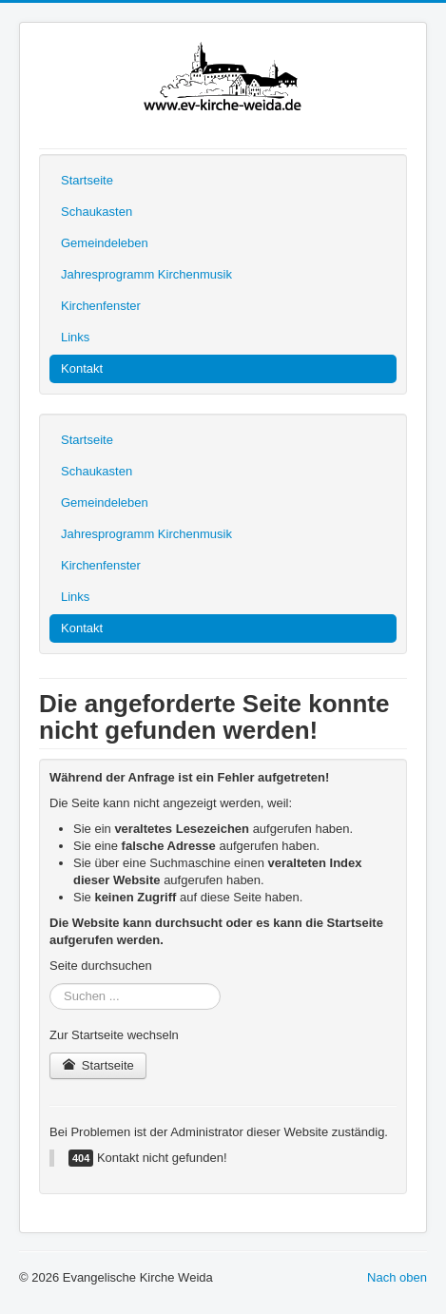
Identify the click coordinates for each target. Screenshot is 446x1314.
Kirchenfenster (101, 306)
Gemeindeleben (104, 243)
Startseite (87, 180)
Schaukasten (96, 211)
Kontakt (82, 368)
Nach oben (397, 1277)
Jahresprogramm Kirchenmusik (146, 274)
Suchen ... (49, 983)
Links (75, 337)
